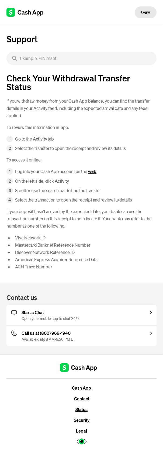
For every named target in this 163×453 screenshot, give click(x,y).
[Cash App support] (27, 12)
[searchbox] (81, 58)
